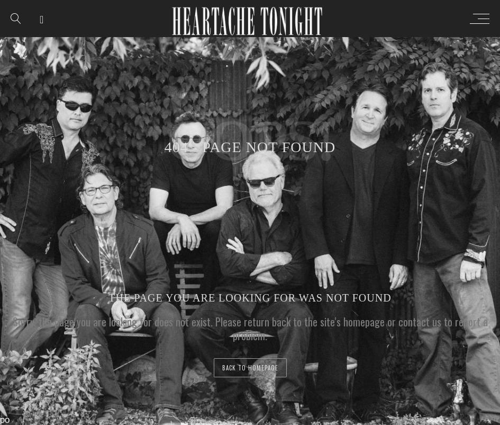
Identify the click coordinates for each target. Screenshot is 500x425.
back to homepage (250, 368)
